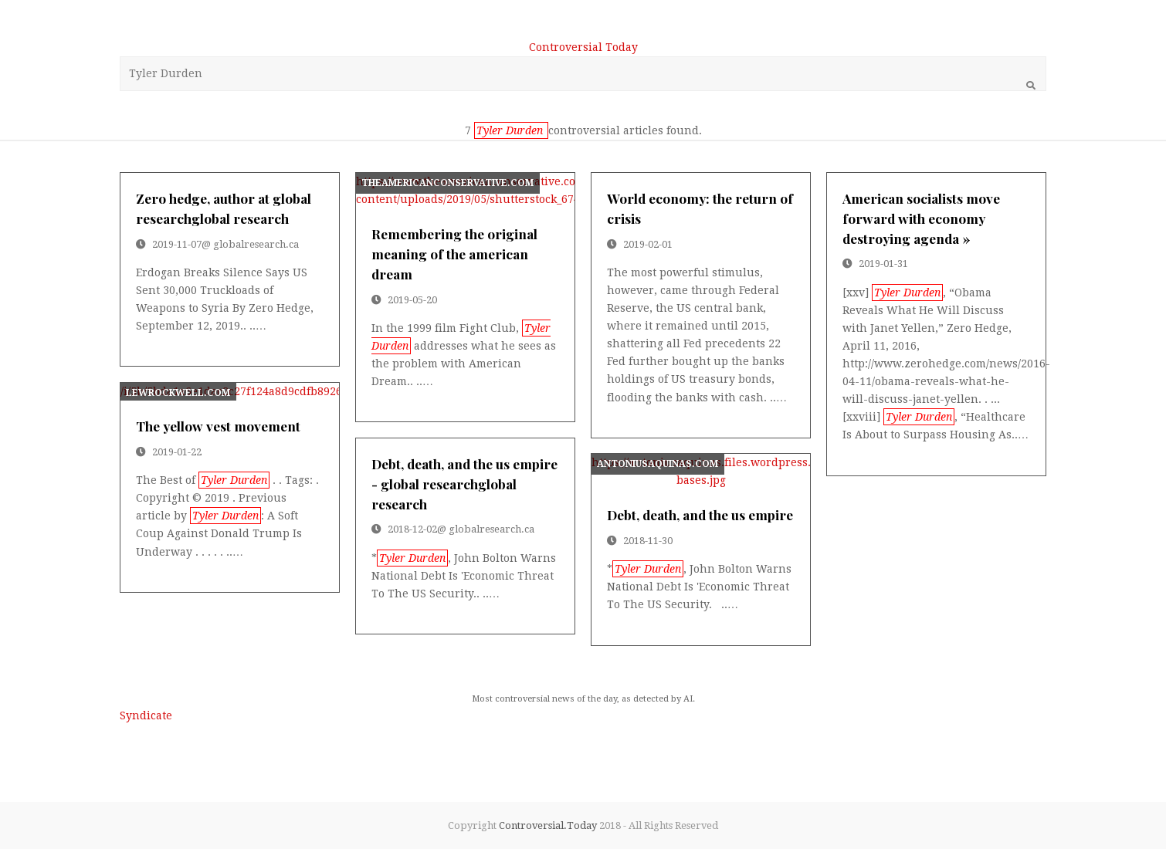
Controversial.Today (548, 825)
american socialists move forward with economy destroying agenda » (921, 218)
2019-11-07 (177, 244)
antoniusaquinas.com (657, 463)
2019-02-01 (648, 244)
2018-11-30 (648, 540)
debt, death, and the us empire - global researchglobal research (464, 483)
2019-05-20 (412, 300)
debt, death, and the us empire (700, 514)
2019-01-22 (177, 452)
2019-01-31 (883, 263)
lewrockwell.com (178, 392)
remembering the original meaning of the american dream (454, 253)
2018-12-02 (412, 529)
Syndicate (146, 715)
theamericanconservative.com (447, 183)
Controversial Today (583, 47)
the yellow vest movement (218, 426)
